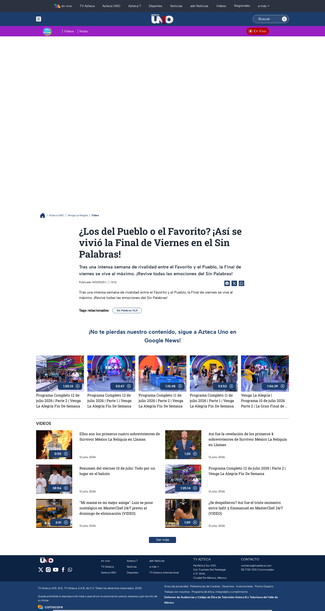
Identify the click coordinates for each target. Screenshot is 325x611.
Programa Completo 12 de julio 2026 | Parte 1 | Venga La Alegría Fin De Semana (109, 400)
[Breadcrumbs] (44, 215)
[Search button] (284, 18)
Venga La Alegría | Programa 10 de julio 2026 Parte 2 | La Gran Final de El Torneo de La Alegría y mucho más (264, 401)
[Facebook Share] (227, 283)
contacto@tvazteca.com (256, 565)
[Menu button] (54, 19)
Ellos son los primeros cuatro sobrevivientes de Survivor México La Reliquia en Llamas (119, 436)
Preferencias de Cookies (205, 586)
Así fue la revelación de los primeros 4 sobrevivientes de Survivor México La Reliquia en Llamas (248, 439)
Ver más (162, 540)
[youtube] (55, 571)
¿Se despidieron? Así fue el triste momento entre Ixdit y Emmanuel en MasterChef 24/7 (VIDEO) (246, 508)
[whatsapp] (70, 571)
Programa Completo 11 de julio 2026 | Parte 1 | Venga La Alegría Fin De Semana (212, 400)
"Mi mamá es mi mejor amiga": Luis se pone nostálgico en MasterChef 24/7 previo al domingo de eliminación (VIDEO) (116, 508)
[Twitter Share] (234, 283)
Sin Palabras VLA (127, 310)
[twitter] (41, 571)
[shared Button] (241, 283)
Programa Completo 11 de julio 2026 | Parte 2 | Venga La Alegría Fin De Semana (161, 400)
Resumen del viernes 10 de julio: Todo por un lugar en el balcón (117, 471)
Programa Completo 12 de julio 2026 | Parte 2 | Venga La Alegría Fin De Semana (58, 400)
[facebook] (63, 571)
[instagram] (48, 571)
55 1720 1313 (248, 569)
